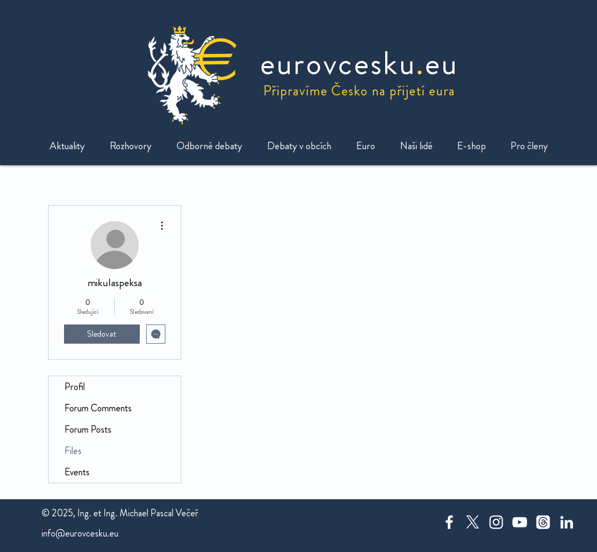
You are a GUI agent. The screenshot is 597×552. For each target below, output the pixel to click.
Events (77, 472)
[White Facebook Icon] (449, 522)
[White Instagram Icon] (496, 522)
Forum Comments (98, 408)
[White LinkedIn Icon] (567, 522)
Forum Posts (88, 429)
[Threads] (543, 522)
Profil (75, 387)
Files (73, 451)
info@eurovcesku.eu (80, 533)
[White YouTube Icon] (520, 522)
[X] (473, 522)
